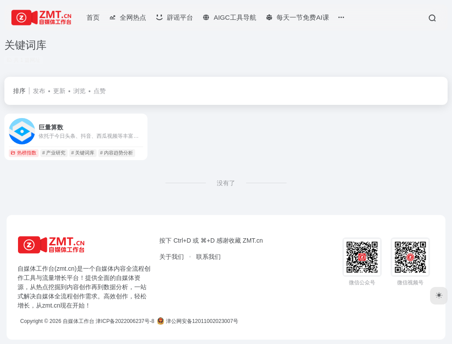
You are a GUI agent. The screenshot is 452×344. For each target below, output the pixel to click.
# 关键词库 (82, 152)
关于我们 (171, 256)
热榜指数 (23, 152)
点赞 (99, 90)
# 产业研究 (53, 152)
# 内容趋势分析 (116, 152)
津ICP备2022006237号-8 (125, 321)
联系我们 (208, 256)
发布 (39, 90)
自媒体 (104, 268)
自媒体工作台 (78, 321)
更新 (59, 90)
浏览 (79, 90)
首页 (93, 17)
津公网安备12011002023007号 (197, 321)
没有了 (226, 182)
